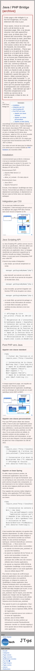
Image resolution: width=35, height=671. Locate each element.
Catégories (6, 653)
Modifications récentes (9, 659)
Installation (16, 105)
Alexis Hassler (7, 637)
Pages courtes (7, 665)
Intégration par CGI (18, 107)
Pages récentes (7, 657)
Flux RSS (6, 661)
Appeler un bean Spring (22, 121)
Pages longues (7, 663)
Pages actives (7, 655)
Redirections (6, 669)
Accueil (5, 651)
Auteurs (5, 667)
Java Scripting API (18, 109)
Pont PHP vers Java (19, 111)
